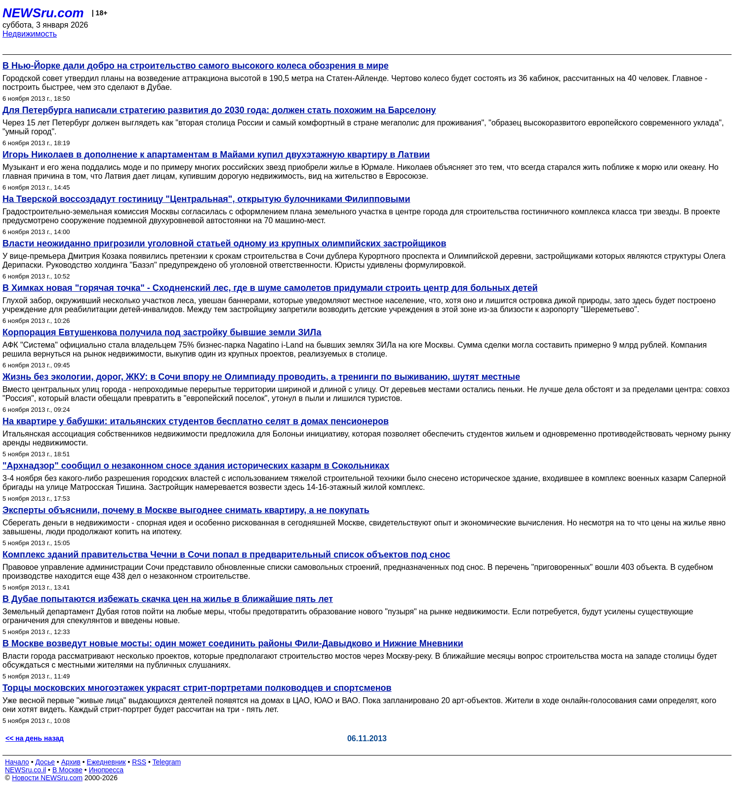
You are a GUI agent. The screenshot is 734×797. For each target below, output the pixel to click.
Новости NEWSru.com (47, 778)
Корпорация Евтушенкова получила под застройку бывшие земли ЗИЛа (162, 332)
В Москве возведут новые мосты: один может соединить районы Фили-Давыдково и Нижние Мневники (232, 643)
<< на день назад (34, 738)
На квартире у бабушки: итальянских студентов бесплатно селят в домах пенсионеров (195, 421)
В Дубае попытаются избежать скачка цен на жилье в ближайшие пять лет (167, 599)
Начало (17, 762)
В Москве (67, 770)
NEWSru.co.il (25, 770)
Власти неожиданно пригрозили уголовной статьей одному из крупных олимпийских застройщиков (224, 243)
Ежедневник (106, 762)
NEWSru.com (43, 12)
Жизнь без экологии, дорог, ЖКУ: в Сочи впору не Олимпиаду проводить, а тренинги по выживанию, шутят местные (261, 377)
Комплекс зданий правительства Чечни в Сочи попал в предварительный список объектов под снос (226, 554)
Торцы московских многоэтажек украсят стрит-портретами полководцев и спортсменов (197, 688)
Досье (45, 762)
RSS (139, 762)
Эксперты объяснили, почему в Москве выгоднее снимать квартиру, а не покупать (185, 510)
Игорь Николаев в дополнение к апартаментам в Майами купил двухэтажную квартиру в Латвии (216, 154)
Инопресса (106, 770)
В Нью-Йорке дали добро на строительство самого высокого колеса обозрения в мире (195, 66)
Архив (71, 762)
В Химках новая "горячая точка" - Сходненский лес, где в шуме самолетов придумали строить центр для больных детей (270, 288)
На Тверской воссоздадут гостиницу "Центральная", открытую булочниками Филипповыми (206, 199)
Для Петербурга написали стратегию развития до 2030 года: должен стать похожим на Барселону (219, 110)
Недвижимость (29, 34)
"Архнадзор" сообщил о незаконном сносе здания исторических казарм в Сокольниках (195, 466)
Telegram (167, 762)
